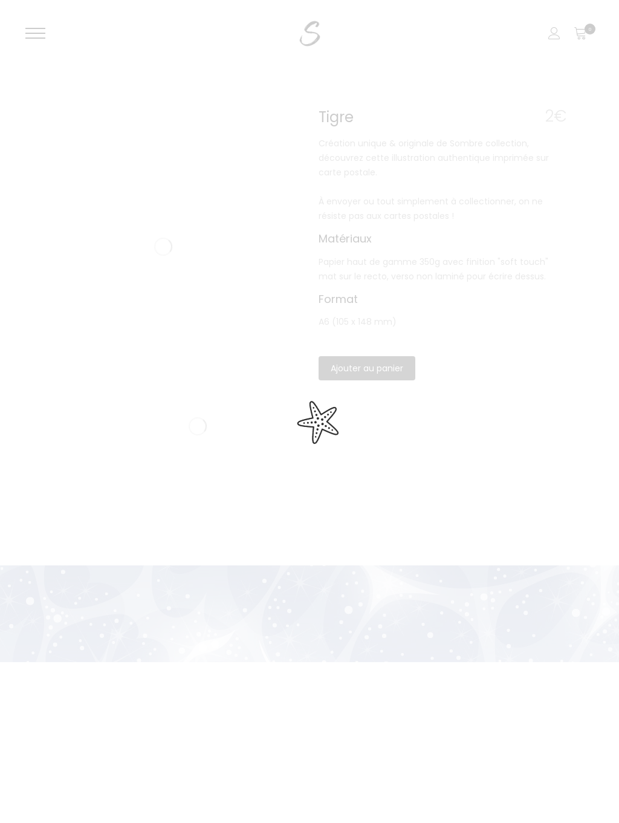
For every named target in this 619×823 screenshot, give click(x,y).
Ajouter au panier (367, 368)
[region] (309, 745)
